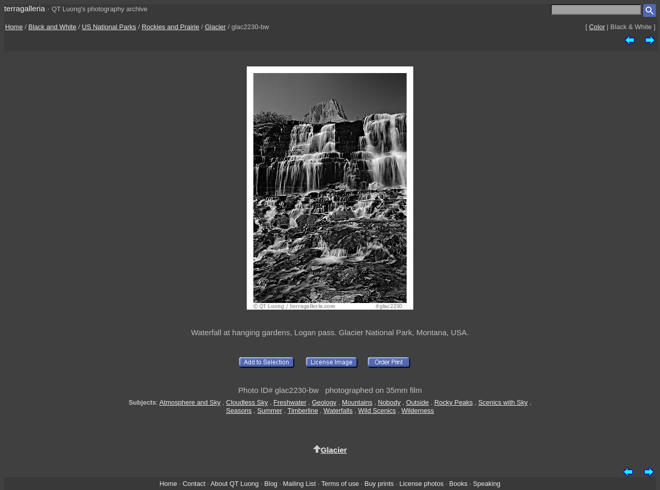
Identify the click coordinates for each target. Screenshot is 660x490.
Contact (193, 483)
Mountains (357, 402)
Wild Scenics (377, 410)
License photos (421, 483)
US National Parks (109, 27)
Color (597, 27)
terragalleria (24, 8)
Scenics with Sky (503, 402)
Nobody (389, 402)
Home (14, 27)
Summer (269, 410)
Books (458, 483)
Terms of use (340, 483)
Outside (417, 402)
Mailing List (299, 483)
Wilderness (418, 410)
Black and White (53, 27)
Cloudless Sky (247, 402)
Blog (270, 483)
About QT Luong (234, 483)
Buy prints (379, 483)
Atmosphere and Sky (190, 402)
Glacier (215, 27)
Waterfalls (337, 410)
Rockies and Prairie (170, 27)
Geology (324, 402)
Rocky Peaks (453, 402)
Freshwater (290, 402)
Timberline (303, 410)
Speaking (487, 483)
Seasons (239, 410)
